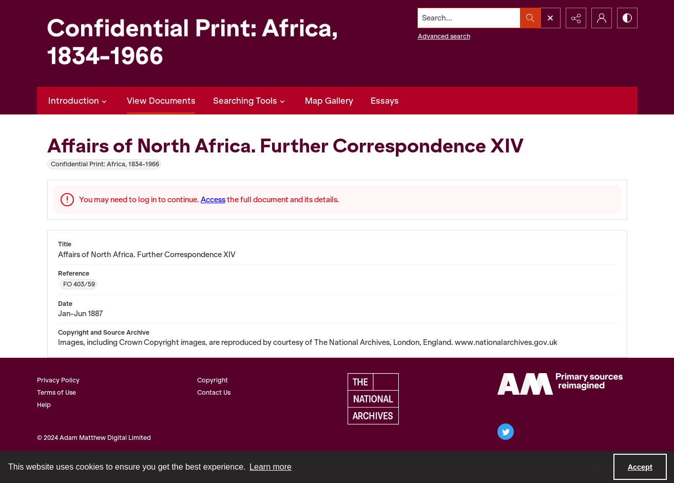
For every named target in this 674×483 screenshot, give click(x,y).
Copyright (212, 380)
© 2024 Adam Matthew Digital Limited (94, 437)
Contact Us (213, 392)
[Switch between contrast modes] (627, 18)
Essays (385, 100)
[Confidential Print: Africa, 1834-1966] (201, 43)
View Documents (161, 100)
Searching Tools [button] (250, 100)
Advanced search (444, 36)
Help (44, 405)
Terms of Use (56, 392)
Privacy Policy (58, 380)
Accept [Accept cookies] (640, 467)
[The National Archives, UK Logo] (373, 398)
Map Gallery (329, 100)
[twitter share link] (505, 431)
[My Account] (601, 18)
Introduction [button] (78, 100)
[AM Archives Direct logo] (560, 384)
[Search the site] (468, 18)
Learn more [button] (270, 466)
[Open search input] (550, 18)
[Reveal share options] (576, 18)
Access (213, 199)
